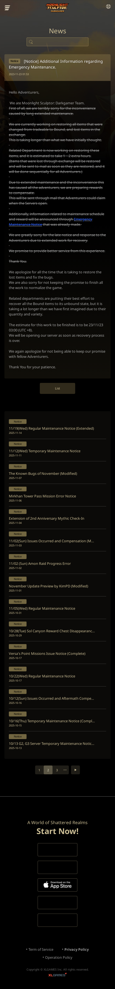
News (57, 30)
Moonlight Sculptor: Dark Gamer (57, 7)
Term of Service (40, 949)
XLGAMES (57, 975)
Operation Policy (58, 957)
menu (7, 8)
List (57, 388)
